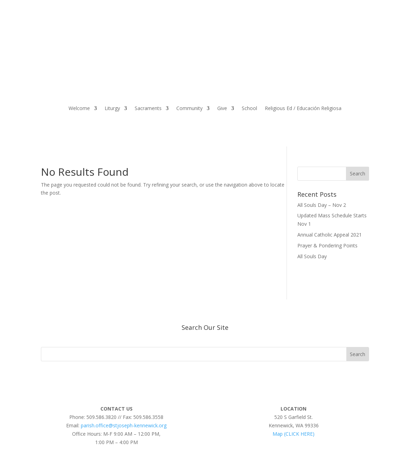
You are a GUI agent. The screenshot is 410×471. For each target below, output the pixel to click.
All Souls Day (312, 256)
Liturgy (112, 108)
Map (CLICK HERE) (293, 433)
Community (189, 108)
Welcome (79, 108)
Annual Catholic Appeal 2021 (329, 234)
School (249, 108)
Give (222, 108)
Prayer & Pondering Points (327, 245)
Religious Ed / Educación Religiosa (303, 108)
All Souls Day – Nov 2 (321, 205)
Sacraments (148, 108)
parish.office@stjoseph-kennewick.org (124, 425)
